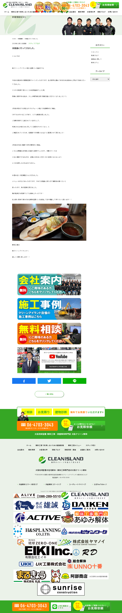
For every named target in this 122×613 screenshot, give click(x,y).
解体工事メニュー (74, 445)
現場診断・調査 (70, 450)
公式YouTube (99, 484)
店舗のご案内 (85, 450)
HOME (14, 38)
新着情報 (20, 38)
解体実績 (81, 12)
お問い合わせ (113, 12)
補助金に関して (96, 59)
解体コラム (95, 62)
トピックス (95, 52)
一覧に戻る (49, 394)
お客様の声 (91, 12)
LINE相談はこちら (60, 607)
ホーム (6, 12)
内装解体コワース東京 (27, 484)
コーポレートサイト (76, 484)
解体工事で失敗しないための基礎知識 (25, 12)
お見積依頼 (103, 5)
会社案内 (72, 12)
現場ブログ (101, 12)
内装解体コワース (52, 484)
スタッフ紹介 (91, 445)
